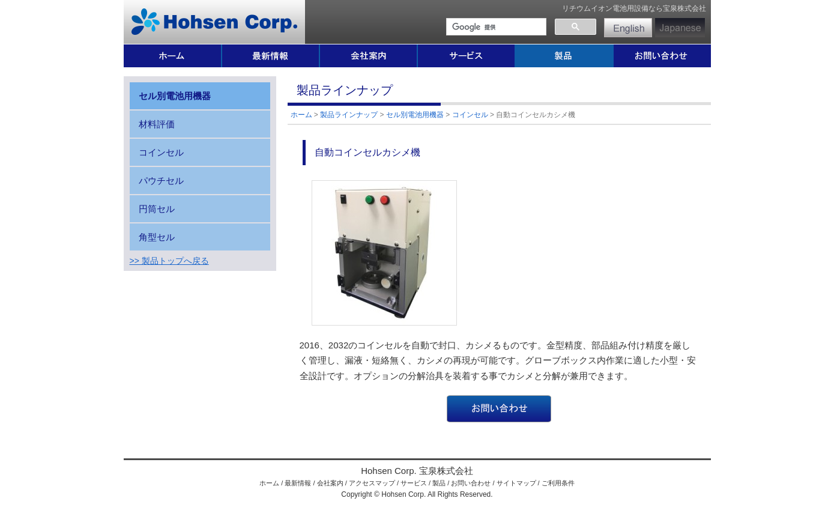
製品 (439, 483)
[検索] (495, 27)
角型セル (157, 237)
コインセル (470, 115)
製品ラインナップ (349, 115)
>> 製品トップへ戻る (169, 261)
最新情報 (298, 483)
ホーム (301, 115)
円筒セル (157, 209)
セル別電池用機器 (415, 115)
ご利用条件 (558, 483)
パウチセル (161, 180)
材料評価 (157, 124)
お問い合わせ (471, 483)
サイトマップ (516, 483)
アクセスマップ (372, 483)
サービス (413, 483)
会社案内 (330, 483)
